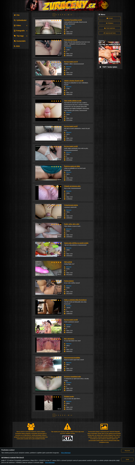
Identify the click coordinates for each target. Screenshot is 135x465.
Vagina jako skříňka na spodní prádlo (76, 243)
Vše (17, 15)
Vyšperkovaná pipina (71, 205)
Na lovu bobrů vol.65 (71, 146)
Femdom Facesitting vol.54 (73, 20)
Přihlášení (109, 23)
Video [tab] (17, 25)
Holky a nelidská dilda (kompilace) (75, 300)
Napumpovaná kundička (72, 357)
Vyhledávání (20, 20)
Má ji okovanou (69, 338)
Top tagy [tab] (19, 36)
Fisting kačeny (69, 281)
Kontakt (110, 18)
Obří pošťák (68, 262)
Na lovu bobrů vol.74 (71, 61)
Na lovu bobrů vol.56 (71, 319)
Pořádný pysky (69, 396)
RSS (17, 46)
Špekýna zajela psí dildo (72, 166)
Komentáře (20, 41)
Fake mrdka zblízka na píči (72, 100)
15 (68, 14)
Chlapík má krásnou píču (72, 186)
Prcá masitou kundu (70, 40)
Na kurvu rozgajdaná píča (72, 376)
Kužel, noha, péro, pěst (71, 224)
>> (71, 14)
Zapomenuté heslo (110, 33)
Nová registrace (109, 28)
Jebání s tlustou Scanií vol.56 (73, 80)
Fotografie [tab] (19, 31)
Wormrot (68, 26)
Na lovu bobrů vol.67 (71, 126)
